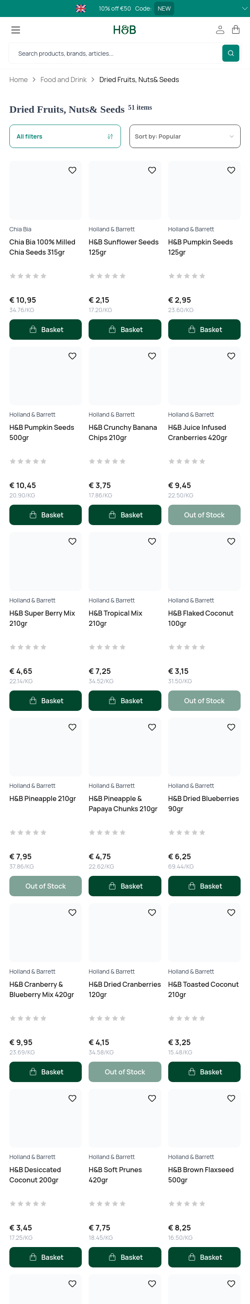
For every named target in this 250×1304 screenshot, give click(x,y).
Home (18, 79)
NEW (164, 8)
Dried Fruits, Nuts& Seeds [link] (139, 79)
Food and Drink (63, 79)
